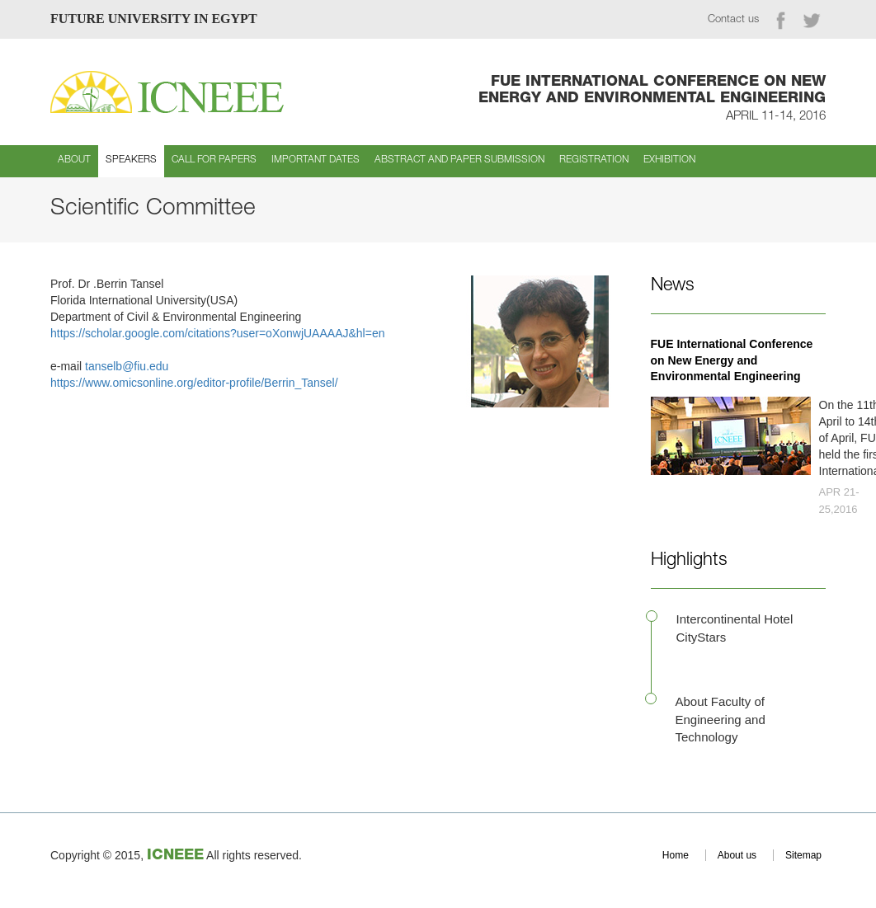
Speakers (131, 160)
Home (675, 855)
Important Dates (315, 160)
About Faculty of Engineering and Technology (720, 719)
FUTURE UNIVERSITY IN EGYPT (153, 19)
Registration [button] (594, 160)
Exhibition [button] (669, 160)
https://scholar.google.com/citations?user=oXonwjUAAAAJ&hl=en (217, 333)
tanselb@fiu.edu (126, 366)
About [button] (74, 160)
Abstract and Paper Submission (459, 160)
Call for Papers (214, 160)
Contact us (733, 20)
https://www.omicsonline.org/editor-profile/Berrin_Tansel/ (195, 382)
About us (737, 855)
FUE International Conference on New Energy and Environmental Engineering (732, 360)
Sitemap (803, 855)
